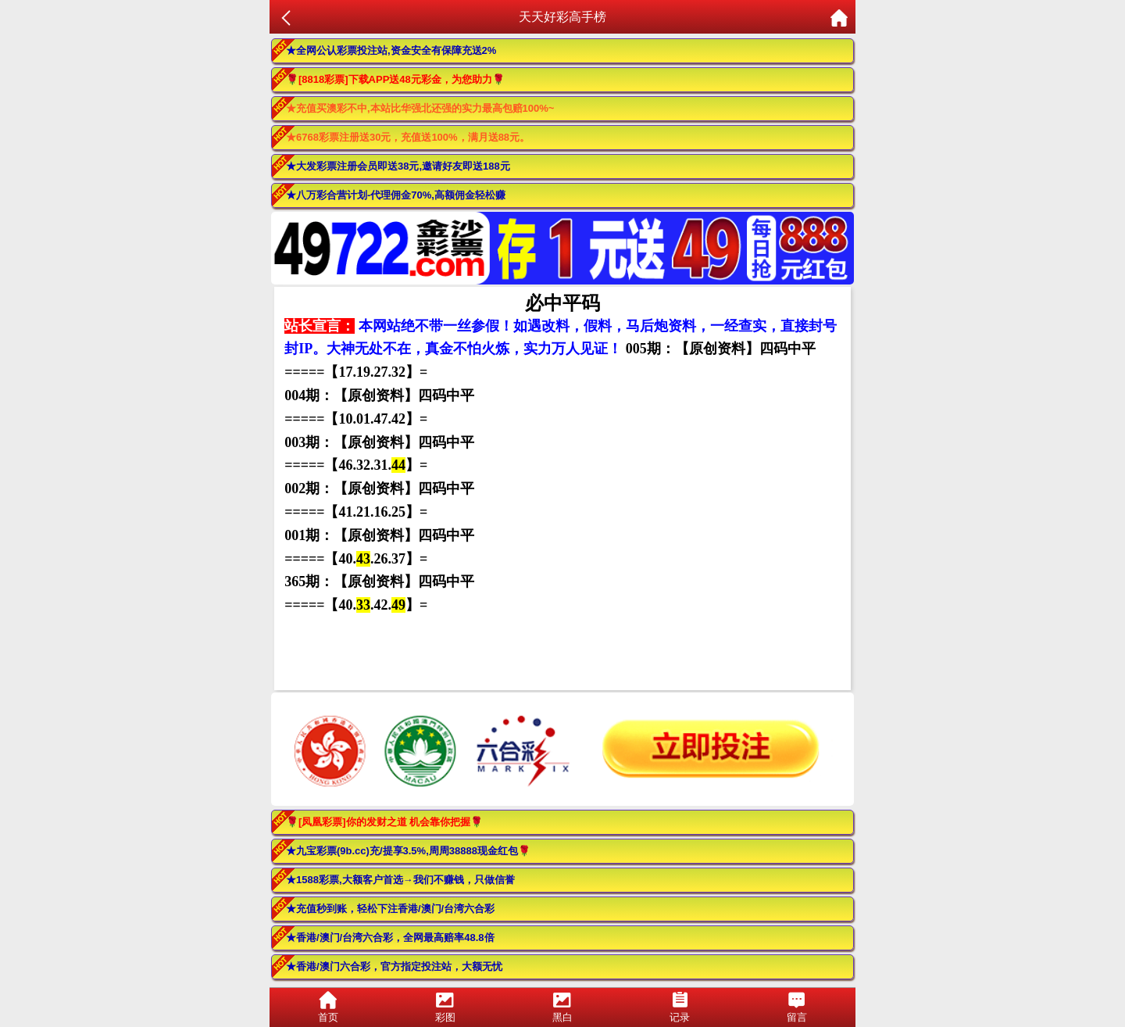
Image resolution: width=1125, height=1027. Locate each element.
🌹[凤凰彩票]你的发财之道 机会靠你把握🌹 (384, 822)
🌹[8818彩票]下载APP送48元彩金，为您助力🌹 (395, 79)
